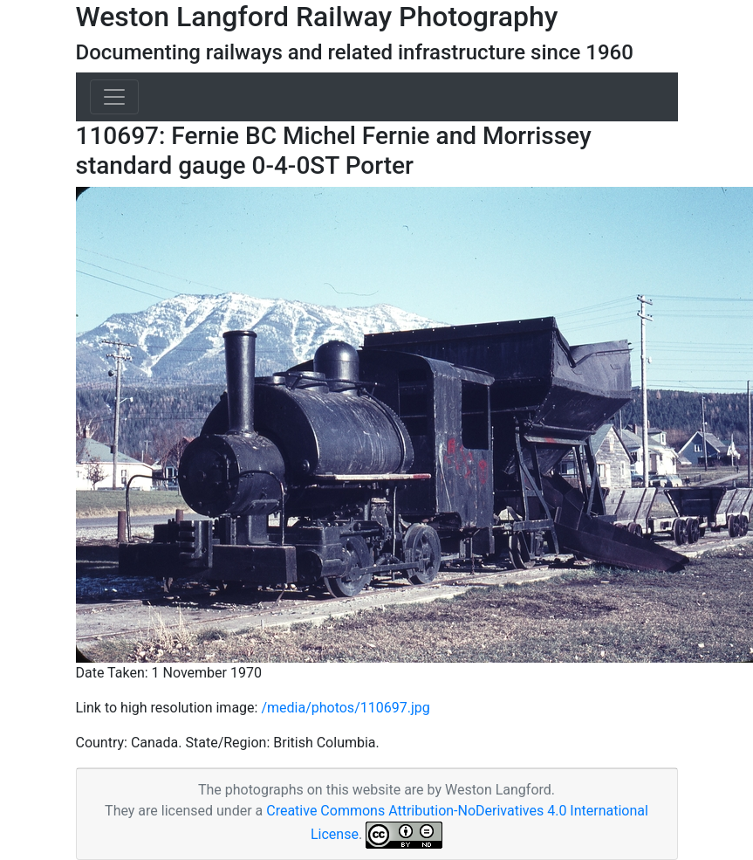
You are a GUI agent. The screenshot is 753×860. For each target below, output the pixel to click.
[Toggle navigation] (114, 96)
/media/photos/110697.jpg (345, 707)
